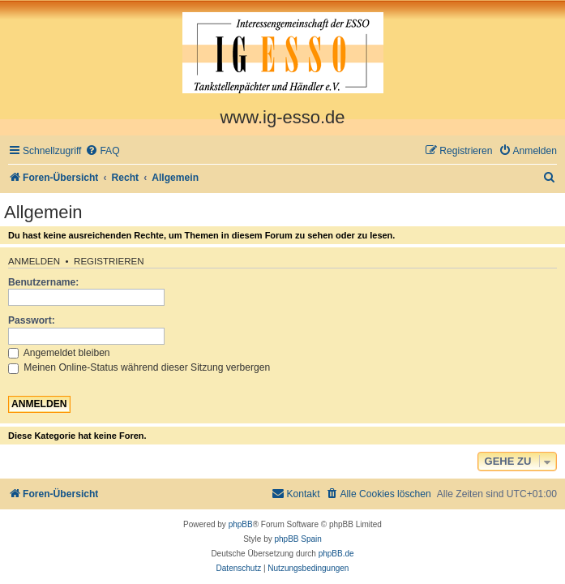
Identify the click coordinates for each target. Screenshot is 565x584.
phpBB (241, 524)
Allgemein (43, 212)
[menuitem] (102, 151)
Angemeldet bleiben (59, 353)
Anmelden (34, 261)
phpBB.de (336, 553)
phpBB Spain (297, 539)
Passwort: (31, 320)
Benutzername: (43, 282)
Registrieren (109, 261)
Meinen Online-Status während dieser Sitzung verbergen (139, 367)
